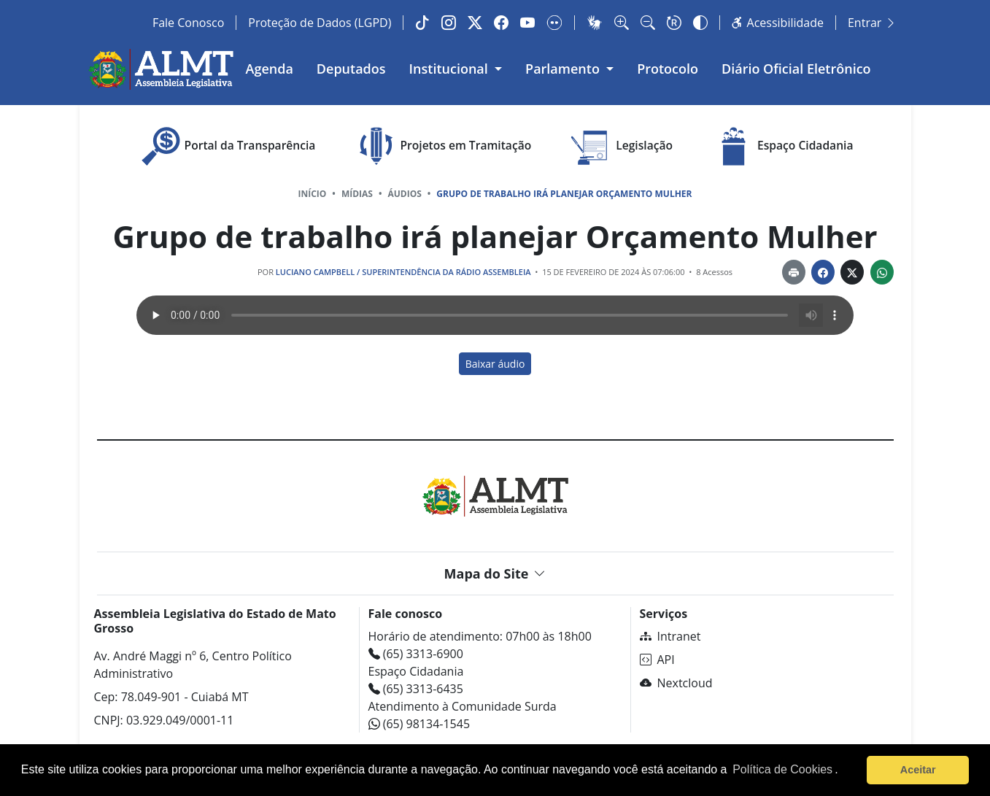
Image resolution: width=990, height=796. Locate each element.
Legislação (620, 146)
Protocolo (667, 68)
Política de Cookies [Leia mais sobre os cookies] (782, 769)
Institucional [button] (450, 68)
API (657, 659)
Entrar (872, 23)
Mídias (357, 194)
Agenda (269, 68)
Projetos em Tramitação (441, 146)
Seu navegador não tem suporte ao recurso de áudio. (495, 315)
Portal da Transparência (226, 146)
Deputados (351, 68)
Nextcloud (676, 683)
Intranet (670, 636)
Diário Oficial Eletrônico (796, 68)
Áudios (404, 194)
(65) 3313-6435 (415, 689)
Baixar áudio (495, 364)
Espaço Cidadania (781, 146)
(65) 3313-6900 (415, 654)
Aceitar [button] (918, 770)
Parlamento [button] (564, 68)
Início (312, 194)
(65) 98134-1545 (419, 724)
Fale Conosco (188, 23)
